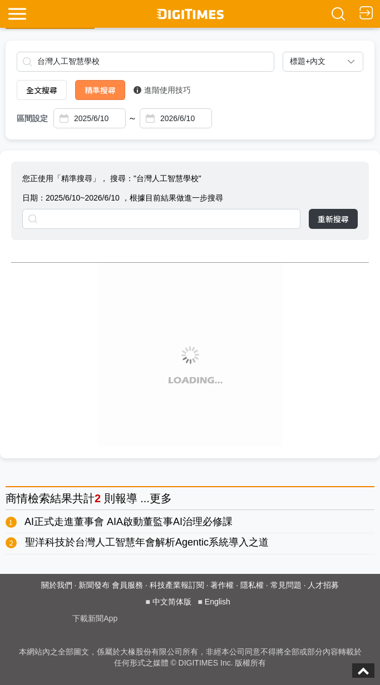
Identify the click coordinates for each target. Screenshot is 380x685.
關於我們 (56, 585)
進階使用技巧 (162, 90)
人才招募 (323, 585)
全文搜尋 (41, 90)
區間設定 (32, 118)
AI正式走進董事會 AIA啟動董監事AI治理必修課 (128, 521)
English (217, 601)
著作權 (222, 585)
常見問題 (286, 585)
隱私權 (252, 585)
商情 (17, 498)
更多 (161, 498)
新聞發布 (94, 585)
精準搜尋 (100, 90)
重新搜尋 (333, 218)
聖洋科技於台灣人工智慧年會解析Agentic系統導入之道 (147, 542)
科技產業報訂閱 (177, 585)
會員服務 (127, 585)
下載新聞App (94, 618)
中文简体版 (171, 601)
